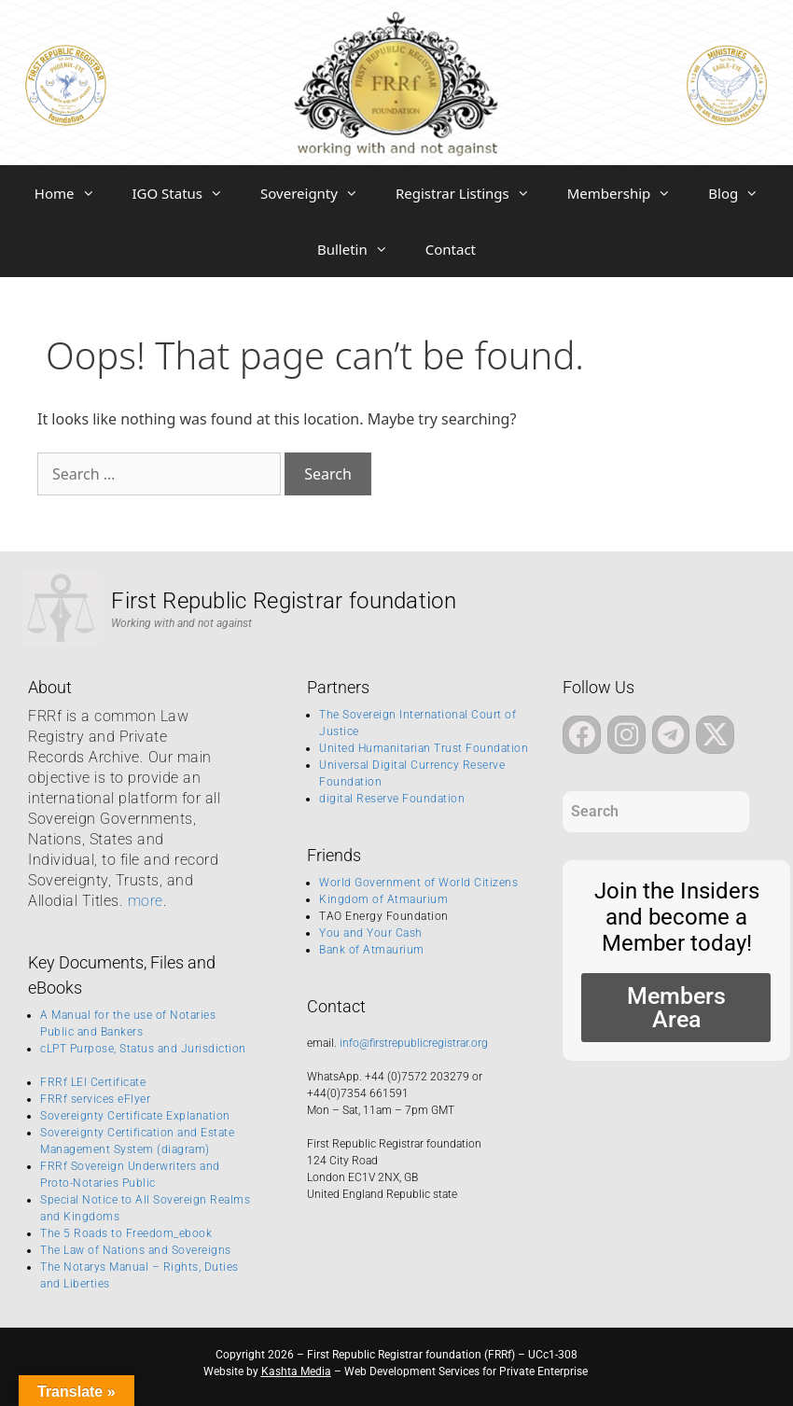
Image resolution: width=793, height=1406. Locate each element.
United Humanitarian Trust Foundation (423, 748)
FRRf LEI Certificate (93, 1082)
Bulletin (362, 249)
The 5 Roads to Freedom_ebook (126, 1233)
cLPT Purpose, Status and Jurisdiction (143, 1048)
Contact (450, 249)
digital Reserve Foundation (392, 798)
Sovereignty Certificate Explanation (135, 1115)
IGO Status (187, 193)
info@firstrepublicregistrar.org (414, 1043)
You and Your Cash (371, 933)
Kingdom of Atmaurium (383, 899)
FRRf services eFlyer (95, 1099)
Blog (742, 193)
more (145, 901)
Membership (628, 193)
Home (74, 193)
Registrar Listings (472, 193)
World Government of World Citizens (418, 882)
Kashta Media (296, 1371)
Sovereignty (318, 193)
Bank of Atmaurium (371, 949)
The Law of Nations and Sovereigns (135, 1250)
